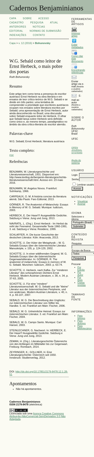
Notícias (39, 26)
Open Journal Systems (76, 150)
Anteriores (17, 26)
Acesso (43, 18)
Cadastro (16, 22)
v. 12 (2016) (25, 43)
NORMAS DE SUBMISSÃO (45, 31)
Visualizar (82, 201)
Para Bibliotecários (84, 327)
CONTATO (39, 35)
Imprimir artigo (75, 34)
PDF (11, 155)
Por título (80, 278)
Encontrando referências (78, 71)
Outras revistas (81, 284)
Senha (75, 179)
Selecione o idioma (77, 218)
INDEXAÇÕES (17, 35)
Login (74, 175)
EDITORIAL (16, 31)
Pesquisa (36, 22)
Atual (54, 22)
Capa (12, 18)
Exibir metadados (77, 46)
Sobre (27, 18)
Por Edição (81, 268)
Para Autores (81, 322)
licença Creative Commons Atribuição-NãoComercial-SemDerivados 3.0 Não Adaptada (37, 416)
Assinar (81, 204)
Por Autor (80, 273)
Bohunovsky (42, 43)
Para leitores (81, 317)
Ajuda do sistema (76, 161)
